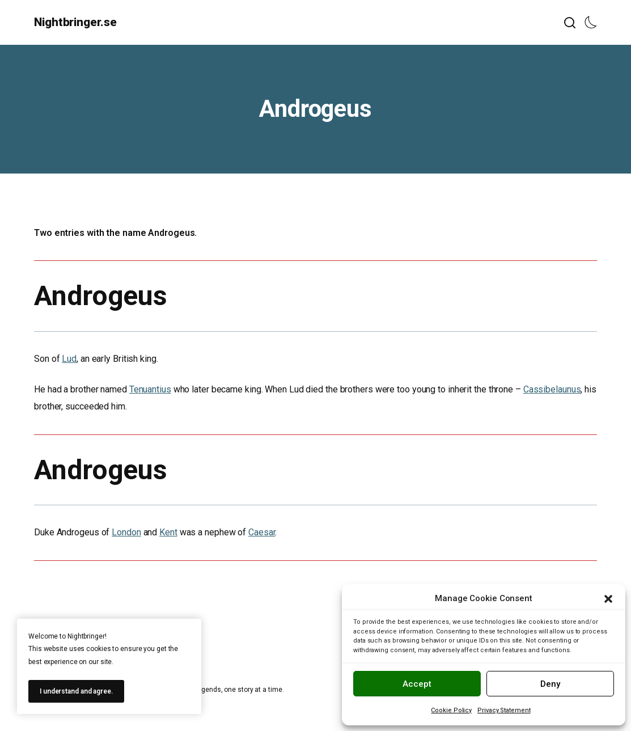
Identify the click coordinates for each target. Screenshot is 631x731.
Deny (550, 684)
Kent (168, 532)
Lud (69, 358)
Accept (417, 684)
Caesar (261, 532)
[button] (608, 599)
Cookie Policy (451, 710)
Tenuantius (150, 389)
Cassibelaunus (552, 389)
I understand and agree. (76, 691)
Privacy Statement (503, 710)
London (126, 532)
